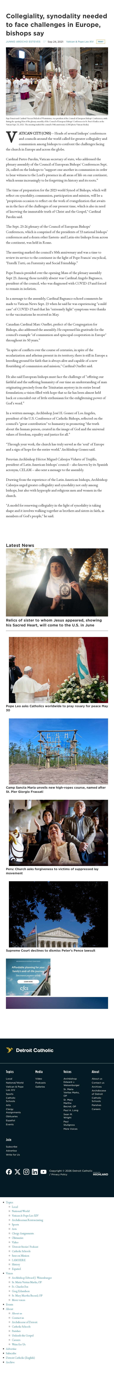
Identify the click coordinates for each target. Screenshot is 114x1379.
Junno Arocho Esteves (24, 41)
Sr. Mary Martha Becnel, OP (70, 1111)
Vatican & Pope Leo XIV (84, 41)
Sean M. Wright (68, 1125)
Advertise (12, 1161)
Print (10, 47)
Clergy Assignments (14, 1119)
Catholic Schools (11, 1107)
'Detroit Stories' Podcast (26, 1258)
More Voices (71, 1139)
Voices (9, 1285)
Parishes (97, 1113)
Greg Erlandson (21, 1302)
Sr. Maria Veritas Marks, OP (69, 1100)
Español (11, 1130)
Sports (10, 1101)
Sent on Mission (21, 1267)
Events (10, 1134)
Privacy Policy (72, 1185)
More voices (19, 1311)
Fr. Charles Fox (20, 1298)
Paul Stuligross (69, 1133)
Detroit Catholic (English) (21, 1369)
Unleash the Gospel (23, 1347)
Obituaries (12, 1125)
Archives (97, 1093)
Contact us (99, 1089)
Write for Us (13, 1166)
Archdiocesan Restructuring (29, 1232)
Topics (10, 1214)
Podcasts (43, 1089)
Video (41, 1085)
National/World (16, 1089)
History (16, 1276)
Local (9, 1085)
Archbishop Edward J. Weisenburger (72, 1088)
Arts (8, 1113)
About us (98, 1085)
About (10, 1320)
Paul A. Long (71, 1119)
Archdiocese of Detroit (100, 1099)
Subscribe (12, 1157)
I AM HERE (19, 1271)
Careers (97, 1117)
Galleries (42, 1093)
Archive (10, 1374)
